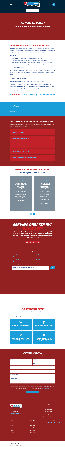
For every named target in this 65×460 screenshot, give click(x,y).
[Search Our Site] (37, 10)
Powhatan (18, 261)
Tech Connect (32, 423)
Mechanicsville (19, 259)
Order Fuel (32, 432)
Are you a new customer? (14, 374)
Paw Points (32, 425)
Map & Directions (48, 411)
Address (11, 367)
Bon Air (37, 254)
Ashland (17, 254)
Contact (12, 432)
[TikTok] (54, 422)
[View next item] (34, 214)
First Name (12, 359)
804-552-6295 (16, 413)
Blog (12, 430)
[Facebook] (46, 422)
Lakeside (38, 257)
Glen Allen (18, 257)
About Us (12, 425)
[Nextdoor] (59, 422)
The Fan (17, 264)
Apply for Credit (32, 427)
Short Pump (39, 261)
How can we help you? (13, 378)
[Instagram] (49, 422)
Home (12, 423)
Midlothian (38, 259)
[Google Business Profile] (57, 422)
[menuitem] (32, 111)
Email (34, 363)
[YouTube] (51, 422)
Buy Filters (32, 430)
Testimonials (12, 427)
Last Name (35, 359)
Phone (11, 363)
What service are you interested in (15, 370)
